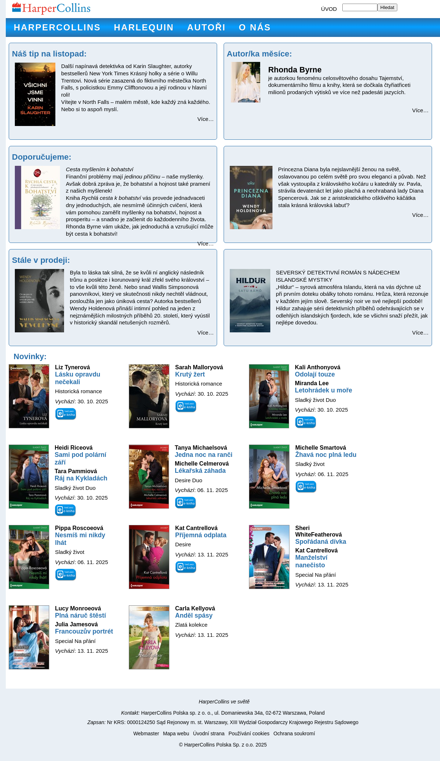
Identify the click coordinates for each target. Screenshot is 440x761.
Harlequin (144, 27)
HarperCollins (57, 27)
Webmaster (146, 733)
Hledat (387, 7)
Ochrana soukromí (294, 733)
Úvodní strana (209, 733)
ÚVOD (329, 9)
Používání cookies (248, 733)
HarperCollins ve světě (224, 702)
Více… (205, 119)
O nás (255, 27)
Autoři (206, 27)
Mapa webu (176, 733)
